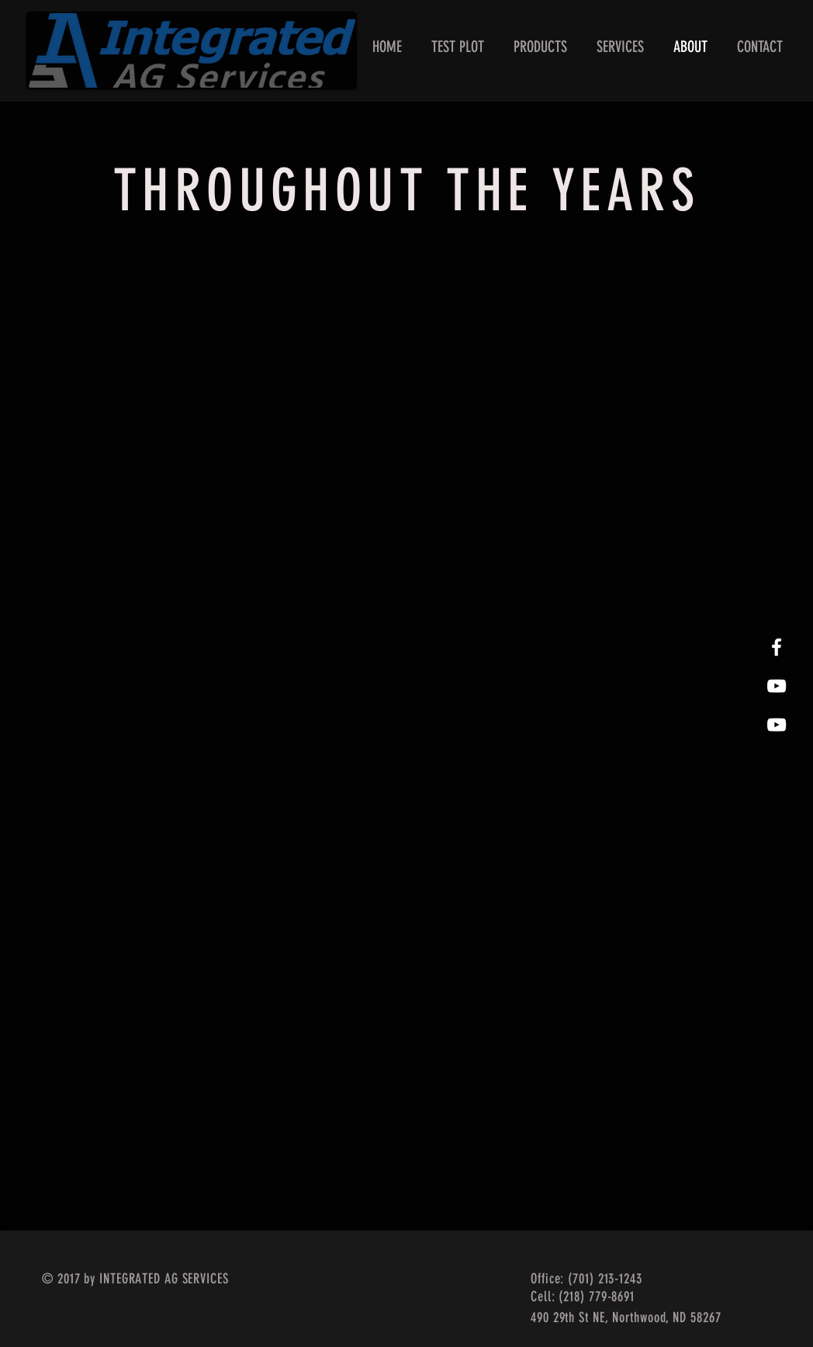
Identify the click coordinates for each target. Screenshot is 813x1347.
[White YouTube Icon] (776, 724)
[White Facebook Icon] (776, 647)
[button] (540, 47)
